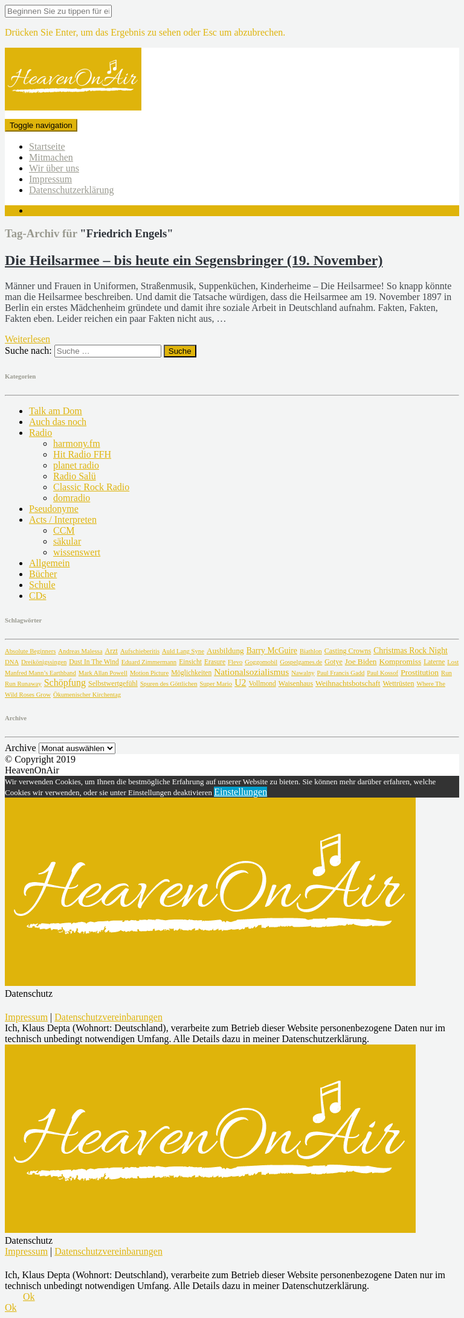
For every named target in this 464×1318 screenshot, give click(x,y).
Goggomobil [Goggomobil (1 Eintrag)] (261, 662)
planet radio (76, 465)
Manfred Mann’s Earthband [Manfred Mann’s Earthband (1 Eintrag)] (40, 673)
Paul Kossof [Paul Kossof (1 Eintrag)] (382, 673)
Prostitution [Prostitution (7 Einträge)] (420, 672)
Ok (29, 1296)
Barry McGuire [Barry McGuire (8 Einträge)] (271, 650)
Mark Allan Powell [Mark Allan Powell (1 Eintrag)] (103, 673)
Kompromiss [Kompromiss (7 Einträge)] (400, 661)
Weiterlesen (27, 339)
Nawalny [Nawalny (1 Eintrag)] (302, 673)
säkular (67, 541)
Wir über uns (54, 168)
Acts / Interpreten (63, 519)
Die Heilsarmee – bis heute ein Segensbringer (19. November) (193, 260)
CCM (64, 530)
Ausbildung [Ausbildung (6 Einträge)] (225, 650)
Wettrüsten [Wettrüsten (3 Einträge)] (398, 683)
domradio (71, 498)
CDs (37, 595)
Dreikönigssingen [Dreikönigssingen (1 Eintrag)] (43, 662)
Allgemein (49, 563)
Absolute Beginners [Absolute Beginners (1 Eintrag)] (30, 651)
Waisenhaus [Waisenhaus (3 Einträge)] (296, 683)
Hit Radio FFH (82, 454)
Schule (42, 585)
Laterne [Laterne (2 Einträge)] (434, 661)
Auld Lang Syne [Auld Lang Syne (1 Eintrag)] (183, 651)
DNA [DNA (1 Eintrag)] (12, 662)
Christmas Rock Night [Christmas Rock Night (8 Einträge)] (410, 650)
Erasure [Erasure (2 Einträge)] (214, 661)
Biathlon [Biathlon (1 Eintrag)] (311, 651)
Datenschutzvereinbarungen (108, 1017)
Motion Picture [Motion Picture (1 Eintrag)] (149, 673)
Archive (20, 748)
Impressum (50, 179)
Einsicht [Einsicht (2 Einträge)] (190, 661)
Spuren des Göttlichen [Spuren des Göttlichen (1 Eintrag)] (169, 683)
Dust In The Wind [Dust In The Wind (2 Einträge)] (93, 661)
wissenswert (76, 552)
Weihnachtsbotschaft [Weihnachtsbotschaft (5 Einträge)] (347, 683)
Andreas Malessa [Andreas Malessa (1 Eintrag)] (80, 651)
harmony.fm (76, 443)
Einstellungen (240, 792)
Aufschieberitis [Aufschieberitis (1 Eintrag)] (140, 651)
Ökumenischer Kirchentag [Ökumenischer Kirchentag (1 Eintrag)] (87, 694)
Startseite (47, 146)
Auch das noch (57, 422)
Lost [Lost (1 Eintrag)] (453, 662)
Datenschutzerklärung (71, 190)
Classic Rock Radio (91, 487)
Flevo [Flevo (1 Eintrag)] (235, 662)
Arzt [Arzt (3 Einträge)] (111, 651)
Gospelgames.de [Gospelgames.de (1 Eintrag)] (301, 662)
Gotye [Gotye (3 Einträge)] (333, 661)
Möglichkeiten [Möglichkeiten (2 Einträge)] (191, 672)
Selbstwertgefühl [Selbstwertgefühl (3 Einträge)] (113, 683)
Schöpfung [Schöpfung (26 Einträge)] (65, 682)
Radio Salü (74, 476)
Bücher (43, 574)
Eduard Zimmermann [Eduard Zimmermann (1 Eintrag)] (148, 662)
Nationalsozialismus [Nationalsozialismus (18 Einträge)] (251, 672)
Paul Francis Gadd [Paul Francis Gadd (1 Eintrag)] (341, 673)
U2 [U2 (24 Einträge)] (240, 682)
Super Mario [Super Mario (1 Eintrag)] (216, 683)
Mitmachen (51, 157)
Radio (40, 432)
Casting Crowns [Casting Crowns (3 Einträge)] (348, 651)
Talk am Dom (55, 411)
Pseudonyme (54, 509)
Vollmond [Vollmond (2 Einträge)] (262, 683)
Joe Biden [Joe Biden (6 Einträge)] (361, 661)
